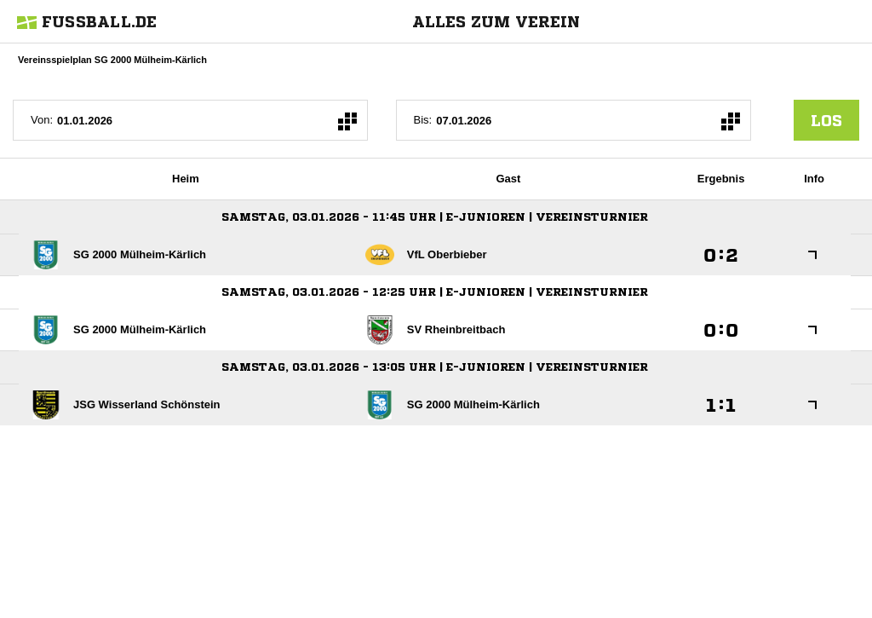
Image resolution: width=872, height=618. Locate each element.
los (826, 120)
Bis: (423, 119)
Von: (42, 119)
